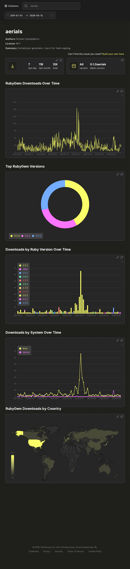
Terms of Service (75, 551)
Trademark (33, 551)
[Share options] (56, 60)
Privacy (46, 551)
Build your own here (113, 53)
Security (59, 551)
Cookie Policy (95, 551)
